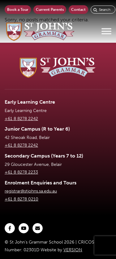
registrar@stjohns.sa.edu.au (31, 191)
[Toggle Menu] (106, 31)
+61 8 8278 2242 (21, 118)
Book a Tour (17, 9)
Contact (78, 9)
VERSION (72, 250)
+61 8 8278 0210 (21, 199)
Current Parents (50, 9)
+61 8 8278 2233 (21, 172)
